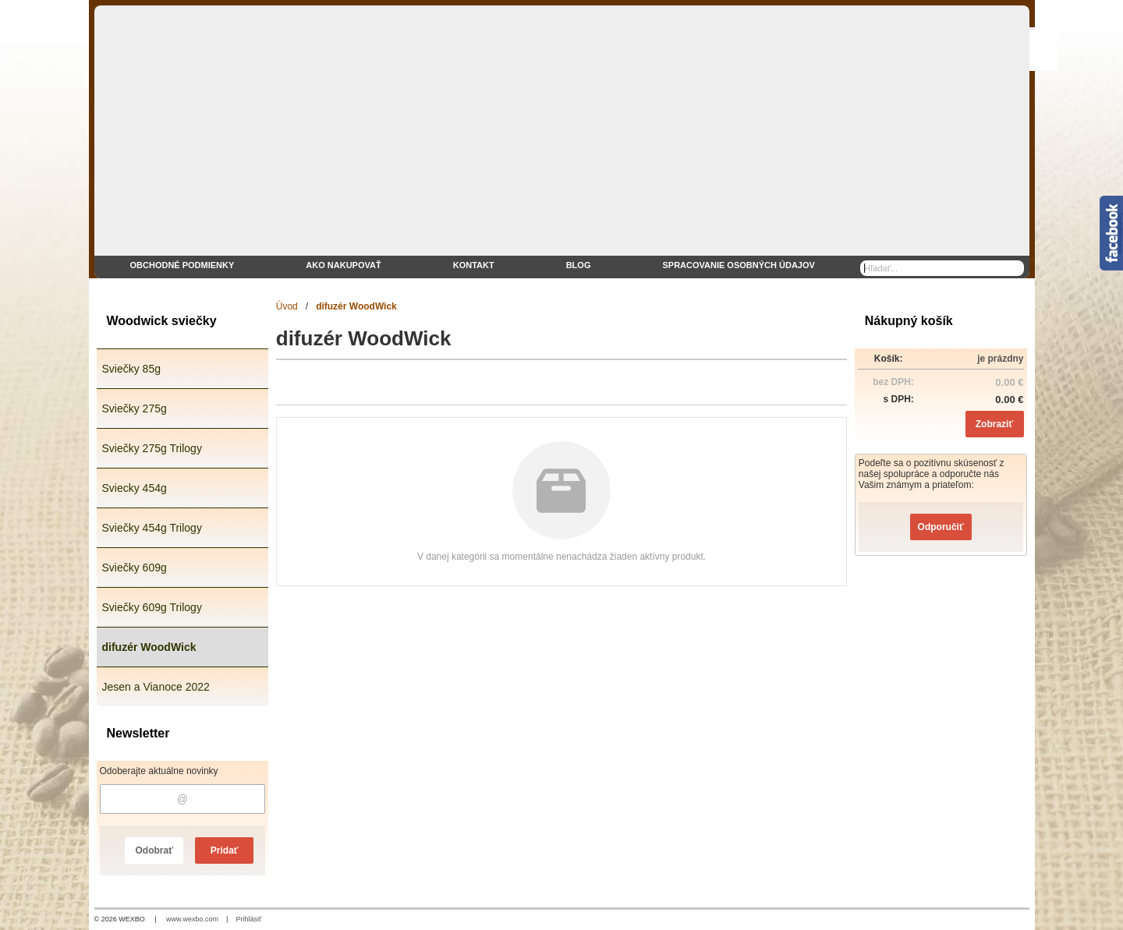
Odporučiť (941, 527)
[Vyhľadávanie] (942, 268)
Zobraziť (994, 424)
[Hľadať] (1014, 268)
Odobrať (153, 850)
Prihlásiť (248, 919)
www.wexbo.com (192, 919)
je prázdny (1000, 358)
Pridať (225, 850)
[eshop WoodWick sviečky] (562, 142)
